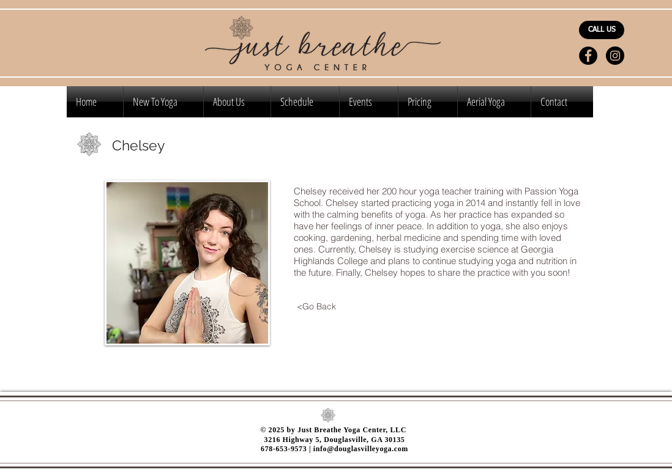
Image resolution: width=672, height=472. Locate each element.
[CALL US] (601, 30)
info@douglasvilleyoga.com (360, 448)
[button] (427, 101)
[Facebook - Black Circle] (588, 55)
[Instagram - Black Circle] (615, 55)
